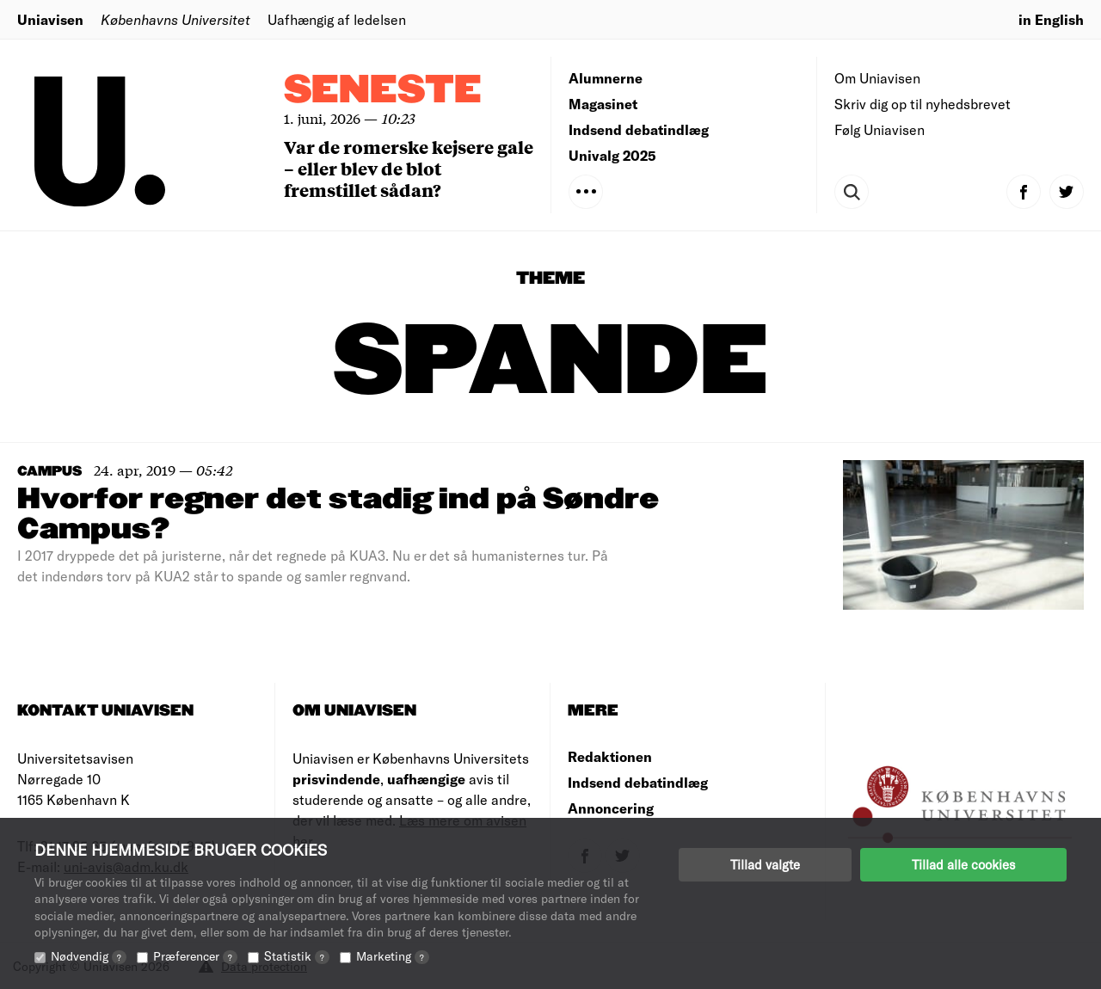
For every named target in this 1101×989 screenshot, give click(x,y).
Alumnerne (606, 78)
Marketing (392, 956)
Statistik (296, 956)
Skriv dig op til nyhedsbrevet (922, 103)
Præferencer (195, 956)
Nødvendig (88, 956)
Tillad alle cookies (963, 864)
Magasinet (603, 103)
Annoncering (611, 808)
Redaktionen (610, 756)
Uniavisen (50, 19)
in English (1051, 19)
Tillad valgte (765, 864)
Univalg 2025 (612, 155)
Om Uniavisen (877, 78)
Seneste (383, 91)
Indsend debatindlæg (639, 129)
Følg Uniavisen (879, 129)
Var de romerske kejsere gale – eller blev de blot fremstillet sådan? (408, 168)
